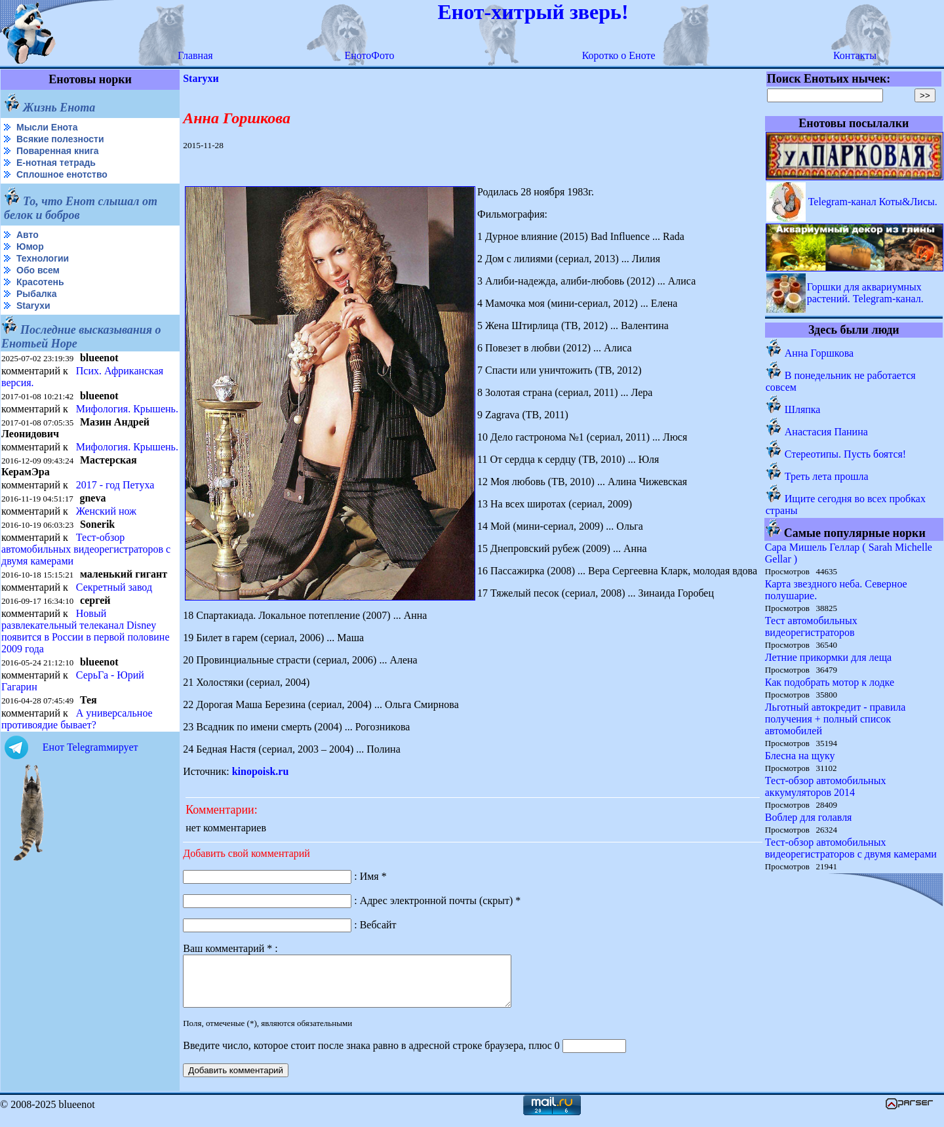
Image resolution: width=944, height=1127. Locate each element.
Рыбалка (36, 293)
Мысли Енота (46, 127)
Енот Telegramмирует (90, 747)
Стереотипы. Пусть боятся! (845, 454)
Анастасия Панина (826, 431)
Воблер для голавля (808, 817)
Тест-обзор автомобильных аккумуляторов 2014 (825, 786)
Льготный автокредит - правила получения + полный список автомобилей (835, 719)
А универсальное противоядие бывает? (77, 718)
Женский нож (106, 511)
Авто (27, 234)
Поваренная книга (57, 151)
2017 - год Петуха (115, 484)
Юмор (30, 246)
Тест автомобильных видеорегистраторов (811, 626)
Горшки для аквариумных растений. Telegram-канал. (865, 292)
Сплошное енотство (62, 174)
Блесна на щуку (800, 755)
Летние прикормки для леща (828, 657)
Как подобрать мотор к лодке (829, 682)
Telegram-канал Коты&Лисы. (872, 201)
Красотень (40, 282)
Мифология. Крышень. (127, 408)
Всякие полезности (60, 139)
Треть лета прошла (827, 476)
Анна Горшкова (819, 353)
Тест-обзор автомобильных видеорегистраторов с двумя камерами (85, 549)
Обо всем (38, 270)
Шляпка (803, 409)
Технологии (42, 258)
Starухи (33, 305)
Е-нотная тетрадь (56, 162)
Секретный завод (114, 587)
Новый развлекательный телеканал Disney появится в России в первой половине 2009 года (85, 631)
